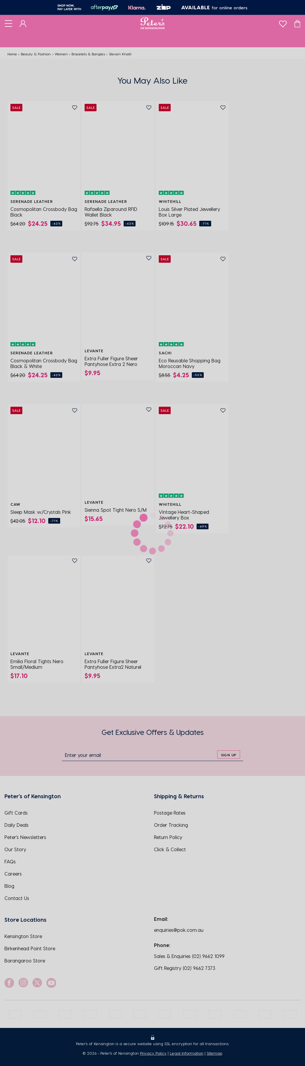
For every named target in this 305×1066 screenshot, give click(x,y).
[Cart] (297, 23)
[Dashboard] (23, 23)
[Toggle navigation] (8, 23)
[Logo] (153, 23)
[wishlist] (283, 22)
